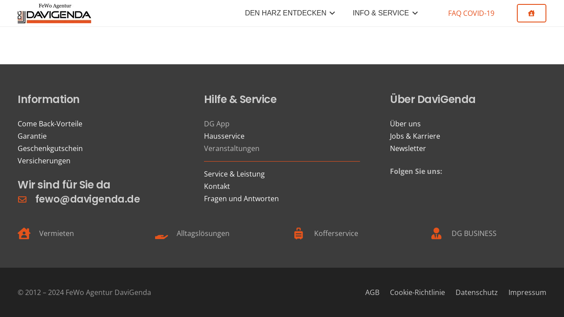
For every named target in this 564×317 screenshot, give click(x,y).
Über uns (405, 124)
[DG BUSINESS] (441, 233)
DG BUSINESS (474, 233)
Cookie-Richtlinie (417, 292)
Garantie (32, 136)
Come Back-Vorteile (50, 124)
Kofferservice (336, 233)
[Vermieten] (28, 233)
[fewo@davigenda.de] (26, 199)
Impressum (527, 292)
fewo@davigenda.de (87, 199)
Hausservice (224, 136)
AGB (372, 292)
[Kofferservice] (303, 233)
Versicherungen (44, 161)
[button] (331, 13)
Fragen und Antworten (241, 198)
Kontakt (217, 186)
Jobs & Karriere (415, 136)
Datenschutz (477, 292)
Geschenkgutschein (50, 148)
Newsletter (408, 148)
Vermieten (56, 233)
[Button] (531, 13)
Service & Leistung (234, 174)
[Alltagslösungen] (166, 233)
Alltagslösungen (203, 233)
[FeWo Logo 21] (54, 13)
